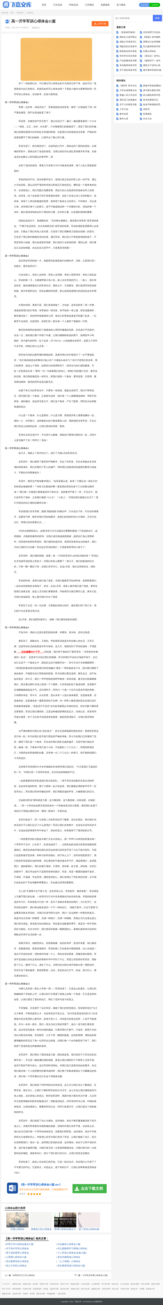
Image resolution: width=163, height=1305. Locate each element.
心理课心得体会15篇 (16, 1257)
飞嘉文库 (77, 1302)
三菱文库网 (61, 1294)
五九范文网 (124, 1284)
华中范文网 (105, 1284)
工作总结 (57, 5)
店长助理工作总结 (151, 32)
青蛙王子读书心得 (151, 65)
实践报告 (105, 5)
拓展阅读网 (37, 1289)
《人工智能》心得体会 (68, 1261)
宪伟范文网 (54, 1284)
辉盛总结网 (74, 1284)
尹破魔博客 (51, 1294)
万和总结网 (85, 1284)
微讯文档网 (135, 1284)
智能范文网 (75, 1289)
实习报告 (121, 5)
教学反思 (124, 114)
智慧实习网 (44, 1284)
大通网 (141, 1289)
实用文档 (20, 13)
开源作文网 (27, 1289)
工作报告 (89, 5)
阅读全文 (36, 28)
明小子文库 (6, 1289)
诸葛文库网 (155, 1284)
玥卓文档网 (145, 1284)
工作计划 (124, 109)
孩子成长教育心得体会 (17, 1253)
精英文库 (134, 1289)
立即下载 (102, 24)
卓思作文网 (124, 1289)
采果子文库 (64, 1284)
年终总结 (73, 5)
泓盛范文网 (26, 1284)
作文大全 (147, 119)
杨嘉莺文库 (150, 1289)
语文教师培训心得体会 (17, 1261)
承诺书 (146, 109)
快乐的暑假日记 (150, 100)
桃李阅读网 (16, 1289)
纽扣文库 (115, 1284)
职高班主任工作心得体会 (24, 1275)
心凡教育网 (95, 1284)
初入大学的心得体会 (16, 1265)
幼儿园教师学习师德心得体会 (72, 1248)
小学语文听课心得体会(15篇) (95, 1275)
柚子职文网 (85, 1289)
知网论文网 (16, 1284)
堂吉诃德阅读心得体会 (68, 1257)
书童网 (25, 1294)
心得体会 (29, 13)
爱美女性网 (40, 1294)
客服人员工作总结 (128, 95)
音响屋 (45, 1289)
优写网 (32, 1294)
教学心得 (124, 119)
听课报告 (147, 114)
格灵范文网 (64, 1289)
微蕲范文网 (6, 1294)
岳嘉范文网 (16, 1294)
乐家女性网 (106, 1289)
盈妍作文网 (54, 1289)
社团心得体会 (149, 51)
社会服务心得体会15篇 (68, 1244)
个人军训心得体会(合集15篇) (72, 1253)
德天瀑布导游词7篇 (152, 70)
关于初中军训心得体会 (17, 1248)
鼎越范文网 (95, 1289)
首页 (44, 5)
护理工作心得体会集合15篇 (19, 1244)
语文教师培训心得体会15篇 (71, 1265)
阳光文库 (115, 1289)
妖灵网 (35, 1284)
